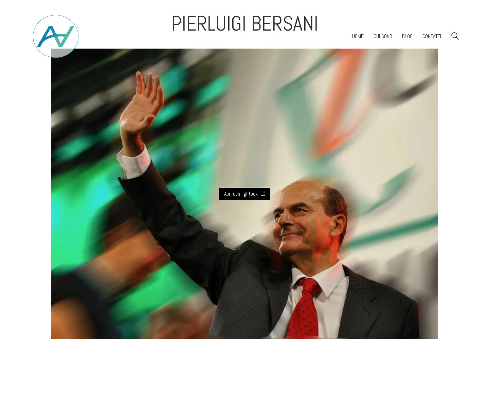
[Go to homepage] (55, 36)
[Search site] (455, 36)
